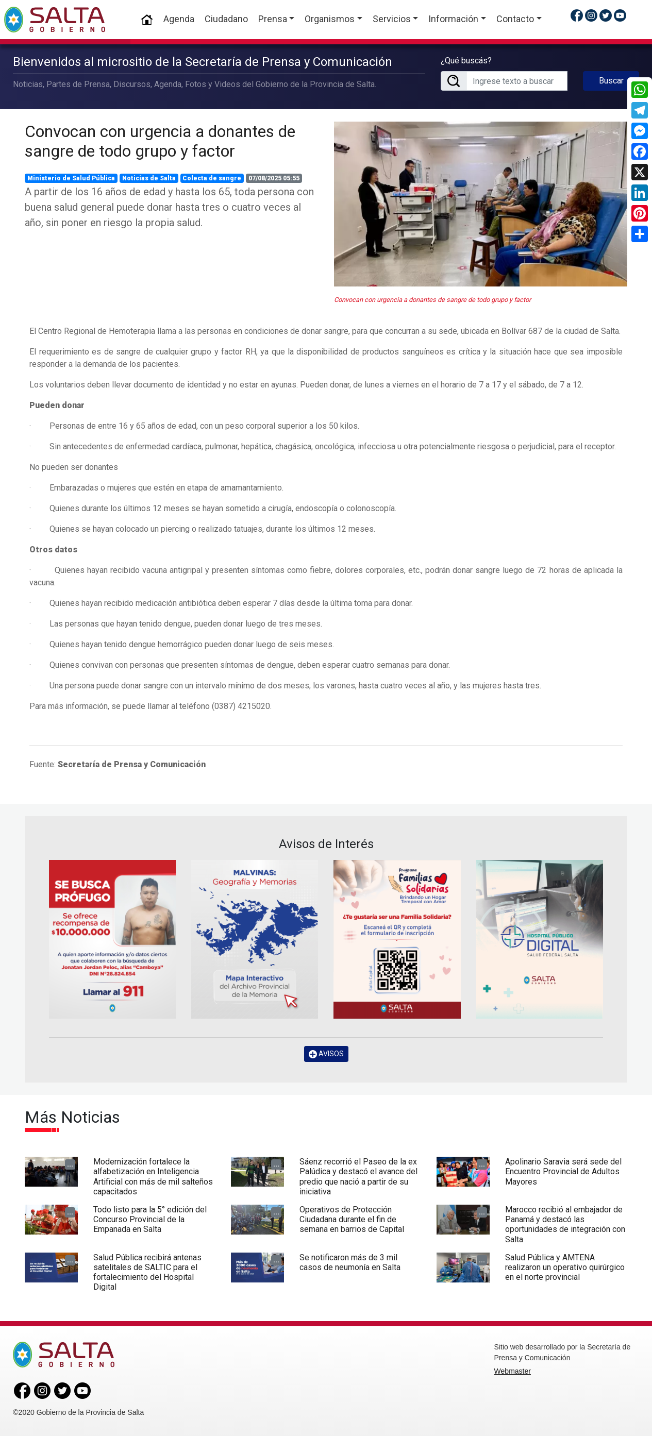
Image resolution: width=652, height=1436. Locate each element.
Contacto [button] (515, 18)
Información (453, 18)
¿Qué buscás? (466, 60)
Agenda (178, 18)
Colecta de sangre (211, 178)
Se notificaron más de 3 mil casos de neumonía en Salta (349, 1262)
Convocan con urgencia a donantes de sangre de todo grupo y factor (160, 141)
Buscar (611, 81)
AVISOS (326, 1054)
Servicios (392, 18)
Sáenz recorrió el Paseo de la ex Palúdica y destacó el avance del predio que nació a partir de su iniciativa (358, 1176)
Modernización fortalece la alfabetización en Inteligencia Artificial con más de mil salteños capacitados (153, 1176)
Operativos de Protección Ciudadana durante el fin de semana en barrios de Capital (351, 1219)
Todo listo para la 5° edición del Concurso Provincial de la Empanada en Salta (150, 1219)
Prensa (272, 18)
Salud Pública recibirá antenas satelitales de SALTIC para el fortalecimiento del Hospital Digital (147, 1272)
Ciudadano (226, 18)
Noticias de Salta (149, 178)
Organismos (330, 18)
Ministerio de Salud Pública (71, 178)
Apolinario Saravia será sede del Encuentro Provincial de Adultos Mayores (563, 1171)
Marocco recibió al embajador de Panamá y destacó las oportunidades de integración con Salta (565, 1224)
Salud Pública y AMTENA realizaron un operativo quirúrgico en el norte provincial (565, 1267)
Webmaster (512, 1371)
